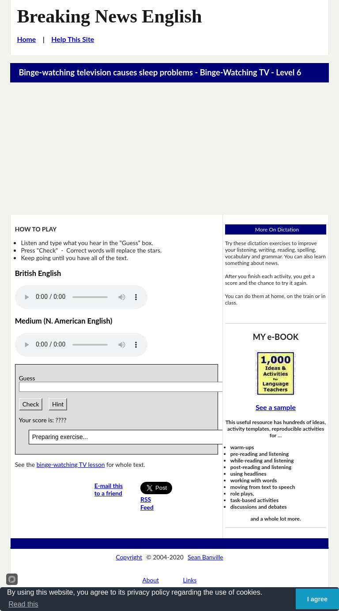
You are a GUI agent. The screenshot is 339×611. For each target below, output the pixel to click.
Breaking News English (109, 16)
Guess (28, 378)
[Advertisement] (169, 148)
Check (31, 404)
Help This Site (72, 39)
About (151, 580)
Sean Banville (205, 557)
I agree (317, 599)
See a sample (276, 407)
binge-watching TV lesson (71, 464)
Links (189, 580)
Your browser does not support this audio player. (81, 297)
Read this (23, 604)
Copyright (129, 557)
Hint (58, 404)
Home (26, 39)
